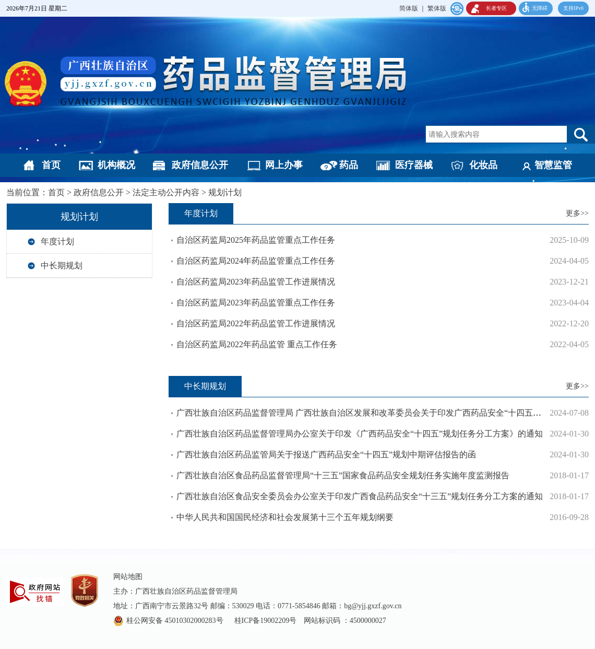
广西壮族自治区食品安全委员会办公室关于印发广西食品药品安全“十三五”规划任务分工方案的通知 (359, 496)
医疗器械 (414, 165)
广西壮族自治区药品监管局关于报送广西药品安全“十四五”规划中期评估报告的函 (326, 454)
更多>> (577, 213)
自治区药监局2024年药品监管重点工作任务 (255, 260)
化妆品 (483, 165)
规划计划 (225, 192)
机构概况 (116, 165)
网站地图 (127, 577)
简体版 (408, 8)
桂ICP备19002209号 (265, 620)
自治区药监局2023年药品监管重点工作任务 (255, 302)
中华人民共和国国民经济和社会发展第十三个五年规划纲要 (285, 517)
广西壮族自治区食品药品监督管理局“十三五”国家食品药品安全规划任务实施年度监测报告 (342, 475)
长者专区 (496, 8)
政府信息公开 (200, 165)
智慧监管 (553, 165)
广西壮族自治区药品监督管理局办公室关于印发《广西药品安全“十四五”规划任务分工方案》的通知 (359, 433)
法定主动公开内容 (166, 192)
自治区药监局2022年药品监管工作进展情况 (255, 323)
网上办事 (284, 165)
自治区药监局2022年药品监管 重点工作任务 (256, 344)
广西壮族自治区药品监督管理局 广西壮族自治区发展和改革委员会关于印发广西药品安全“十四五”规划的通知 (377, 412)
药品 (348, 165)
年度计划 (57, 241)
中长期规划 (61, 265)
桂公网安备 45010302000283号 (175, 620)
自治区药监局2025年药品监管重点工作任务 (255, 239)
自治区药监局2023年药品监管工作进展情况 (255, 281)
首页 (51, 165)
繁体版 (436, 8)
